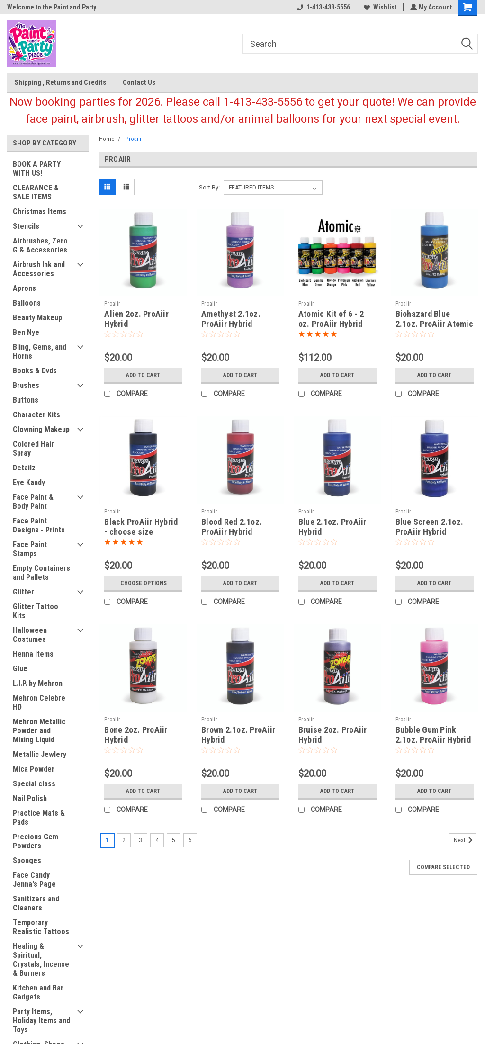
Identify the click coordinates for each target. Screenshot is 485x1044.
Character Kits (36, 414)
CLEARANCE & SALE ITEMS (36, 192)
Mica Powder (33, 769)
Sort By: (209, 187)
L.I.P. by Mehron (38, 683)
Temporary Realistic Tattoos (41, 927)
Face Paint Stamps (30, 549)
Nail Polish (30, 798)
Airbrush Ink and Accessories (39, 269)
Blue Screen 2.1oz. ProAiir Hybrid (429, 527)
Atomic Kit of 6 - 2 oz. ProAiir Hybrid (331, 319)
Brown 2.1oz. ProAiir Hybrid (238, 735)
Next (465, 840)
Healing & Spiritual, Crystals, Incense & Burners (41, 960)
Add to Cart (143, 375)
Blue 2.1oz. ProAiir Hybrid (332, 527)
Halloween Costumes (30, 635)
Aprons (24, 288)
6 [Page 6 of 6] (190, 840)
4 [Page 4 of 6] (157, 840)
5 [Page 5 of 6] (173, 840)
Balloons (27, 302)
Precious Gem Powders (35, 841)
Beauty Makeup (37, 317)
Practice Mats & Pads (39, 818)
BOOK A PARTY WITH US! (37, 169)
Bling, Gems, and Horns (39, 351)
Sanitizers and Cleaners (36, 903)
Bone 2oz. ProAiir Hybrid (135, 735)
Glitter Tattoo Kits (35, 611)
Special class (34, 783)
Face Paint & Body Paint (33, 502)
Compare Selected (443, 867)
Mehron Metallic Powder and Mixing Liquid (39, 730)
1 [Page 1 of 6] (107, 840)
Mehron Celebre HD (39, 702)
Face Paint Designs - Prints (39, 525)
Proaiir (133, 139)
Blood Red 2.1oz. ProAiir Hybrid (231, 527)
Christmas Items (39, 211)
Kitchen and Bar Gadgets (38, 992)
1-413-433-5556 (322, 7)
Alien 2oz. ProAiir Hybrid (136, 319)
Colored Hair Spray (33, 449)
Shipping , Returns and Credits (60, 82)
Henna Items (33, 653)
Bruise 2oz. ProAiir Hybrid (332, 735)
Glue (20, 668)
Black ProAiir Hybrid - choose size (141, 527)
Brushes (26, 385)
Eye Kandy (29, 482)
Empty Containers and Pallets (41, 573)
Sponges (27, 860)
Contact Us (139, 82)
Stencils (26, 226)
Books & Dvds (35, 370)
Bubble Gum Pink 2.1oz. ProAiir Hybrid (433, 735)
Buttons (25, 400)
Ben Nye (26, 332)
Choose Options (143, 583)
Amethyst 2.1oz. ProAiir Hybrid (230, 319)
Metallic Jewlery (39, 754)
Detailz (24, 467)
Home (107, 139)
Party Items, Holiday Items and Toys (41, 1020)
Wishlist (379, 7)
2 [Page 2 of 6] (124, 840)
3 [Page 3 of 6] (140, 840)
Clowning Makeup (41, 429)
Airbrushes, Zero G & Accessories (40, 245)
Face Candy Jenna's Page (34, 880)
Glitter (23, 591)
